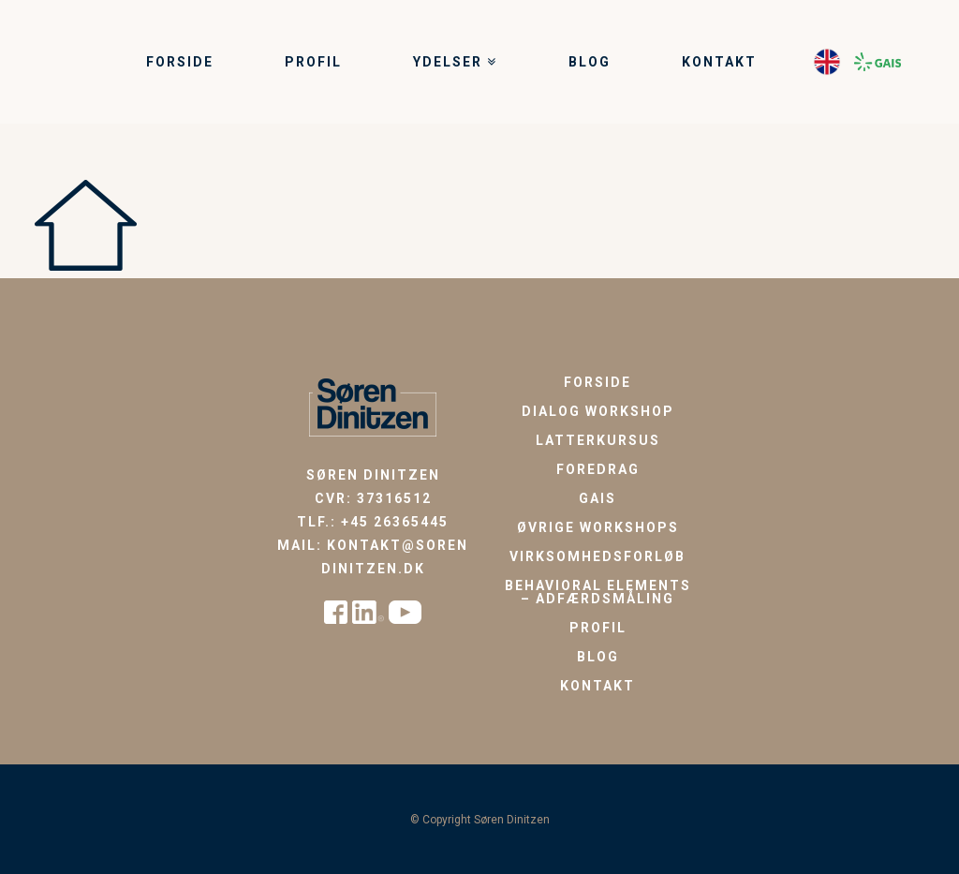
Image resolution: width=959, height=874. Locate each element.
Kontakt (597, 685)
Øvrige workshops (598, 527)
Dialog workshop (598, 411)
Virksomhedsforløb (597, 556)
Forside (597, 382)
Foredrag (598, 469)
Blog (598, 656)
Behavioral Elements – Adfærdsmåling (598, 592)
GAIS (597, 498)
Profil (598, 627)
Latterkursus (598, 440)
